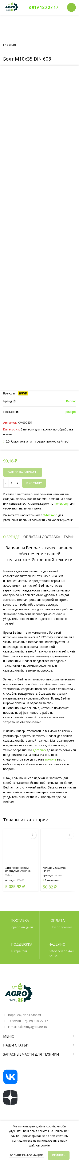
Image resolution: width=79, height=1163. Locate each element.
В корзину (34, 483)
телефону (60, 504)
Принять (58, 1155)
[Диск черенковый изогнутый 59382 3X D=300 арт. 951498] (21, 847)
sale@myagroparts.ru (32, 1027)
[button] (70, 835)
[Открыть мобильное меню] (71, 7)
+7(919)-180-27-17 (35, 1021)
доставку (39, 750)
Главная (9, 45)
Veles (8, 875)
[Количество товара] (11, 483)
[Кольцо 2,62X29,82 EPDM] (58, 847)
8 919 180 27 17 (43, 7)
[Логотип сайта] (11, 7)
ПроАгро (69, 412)
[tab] (11, 537)
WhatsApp (49, 515)
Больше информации (26, 1155)
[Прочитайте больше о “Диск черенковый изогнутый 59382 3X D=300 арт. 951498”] (32, 835)
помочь (50, 759)
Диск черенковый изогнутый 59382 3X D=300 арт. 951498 (18, 871)
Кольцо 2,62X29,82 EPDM (54, 869)
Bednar (71, 401)
